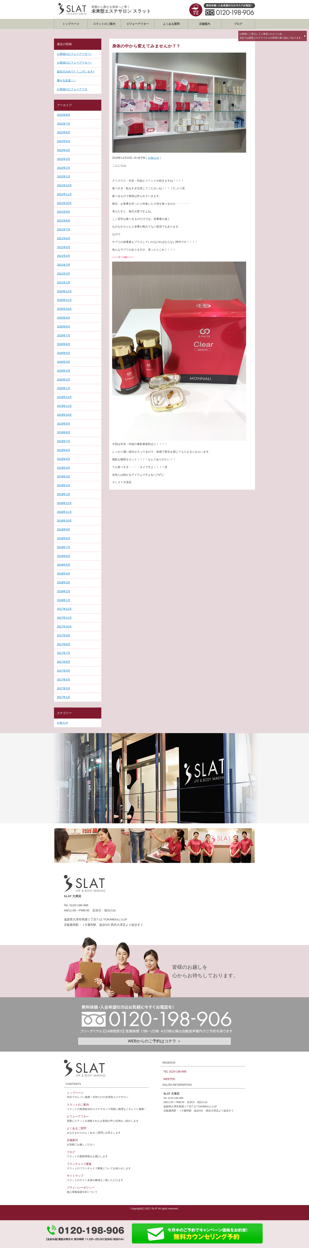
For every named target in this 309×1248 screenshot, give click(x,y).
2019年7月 (63, 441)
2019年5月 (63, 459)
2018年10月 (64, 520)
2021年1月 (63, 282)
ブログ (238, 23)
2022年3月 (63, 159)
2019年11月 (64, 406)
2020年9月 (63, 317)
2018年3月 (63, 582)
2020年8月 (63, 326)
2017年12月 (64, 608)
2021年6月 (63, 238)
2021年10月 (64, 203)
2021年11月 (64, 194)
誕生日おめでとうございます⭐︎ (75, 71)
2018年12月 (64, 503)
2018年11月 (64, 512)
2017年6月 (63, 661)
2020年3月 (63, 370)
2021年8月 (63, 220)
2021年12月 (64, 185)
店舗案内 (204, 23)
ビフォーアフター (138, 23)
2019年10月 (64, 414)
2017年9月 (63, 635)
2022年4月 (63, 150)
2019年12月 (64, 397)
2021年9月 (63, 211)
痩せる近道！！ (66, 80)
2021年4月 (63, 255)
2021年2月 (63, 273)
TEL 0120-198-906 (174, 1071)
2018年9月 (63, 529)
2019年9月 (63, 423)
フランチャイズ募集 (79, 1163)
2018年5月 (63, 564)
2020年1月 (63, 388)
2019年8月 (63, 432)
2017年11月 (64, 617)
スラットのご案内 (104, 23)
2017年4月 (63, 679)
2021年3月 (63, 264)
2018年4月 (63, 573)
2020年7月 (63, 335)
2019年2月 (63, 485)
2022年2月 (63, 167)
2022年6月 (63, 132)
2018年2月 (63, 591)
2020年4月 (63, 361)
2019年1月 (63, 494)
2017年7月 (63, 653)
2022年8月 (63, 114)
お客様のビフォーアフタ (72, 89)
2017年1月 (63, 697)
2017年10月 (64, 626)
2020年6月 (63, 344)
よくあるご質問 (76, 1128)
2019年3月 (63, 476)
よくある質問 (171, 23)
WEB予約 (169, 1079)
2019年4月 (63, 467)
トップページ (70, 23)
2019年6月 (63, 450)
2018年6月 (63, 556)
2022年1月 (63, 176)
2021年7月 (63, 229)
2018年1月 (63, 600)
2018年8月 (63, 538)
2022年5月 (63, 141)
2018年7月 (63, 547)
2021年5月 (63, 247)
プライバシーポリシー (80, 1187)
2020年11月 (64, 300)
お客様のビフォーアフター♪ (74, 54)
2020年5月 (63, 353)
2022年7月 (63, 123)
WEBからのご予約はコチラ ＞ (154, 1041)
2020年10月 (64, 308)
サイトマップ (75, 1175)
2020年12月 (64, 291)
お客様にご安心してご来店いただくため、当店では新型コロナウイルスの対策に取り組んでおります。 (271, 35)
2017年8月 (63, 644)
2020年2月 (63, 379)
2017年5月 (63, 670)
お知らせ (153, 157)
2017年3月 (63, 688)
